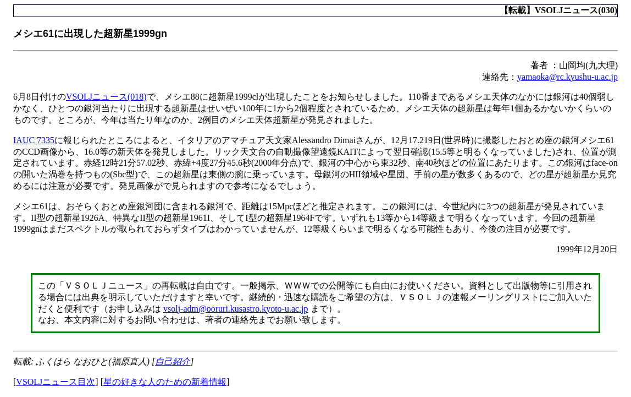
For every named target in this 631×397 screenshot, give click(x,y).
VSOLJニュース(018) (106, 96)
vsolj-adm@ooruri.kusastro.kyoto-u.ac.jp (235, 308)
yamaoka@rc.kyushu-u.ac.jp (567, 76)
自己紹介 (172, 361)
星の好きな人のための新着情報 (164, 382)
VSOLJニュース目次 (55, 382)
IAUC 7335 (33, 140)
